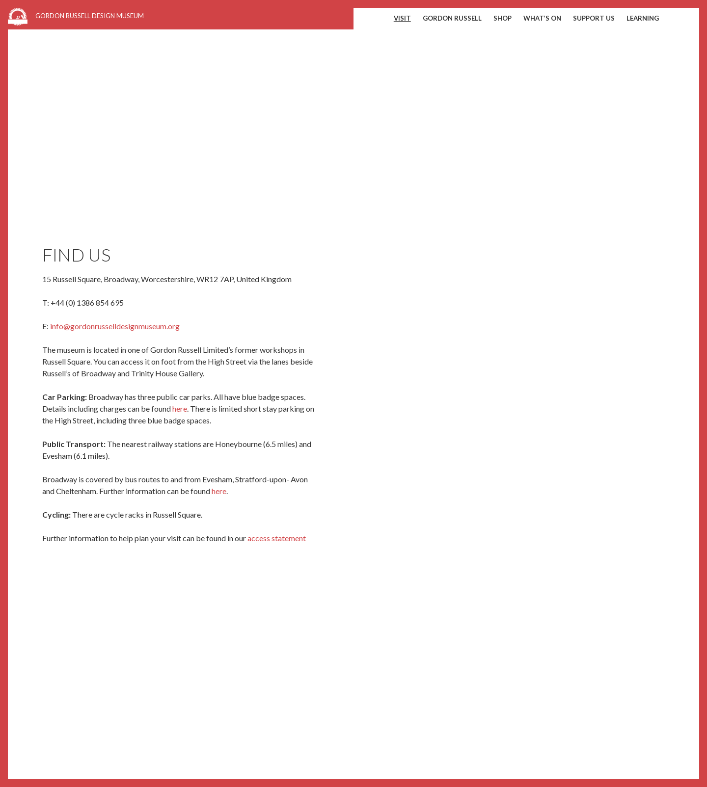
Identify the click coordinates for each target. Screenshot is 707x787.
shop (502, 18)
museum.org (159, 326)
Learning (642, 18)
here (179, 408)
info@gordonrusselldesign (94, 326)
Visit (402, 18)
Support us (594, 18)
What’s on (542, 18)
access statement (276, 538)
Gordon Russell (452, 18)
